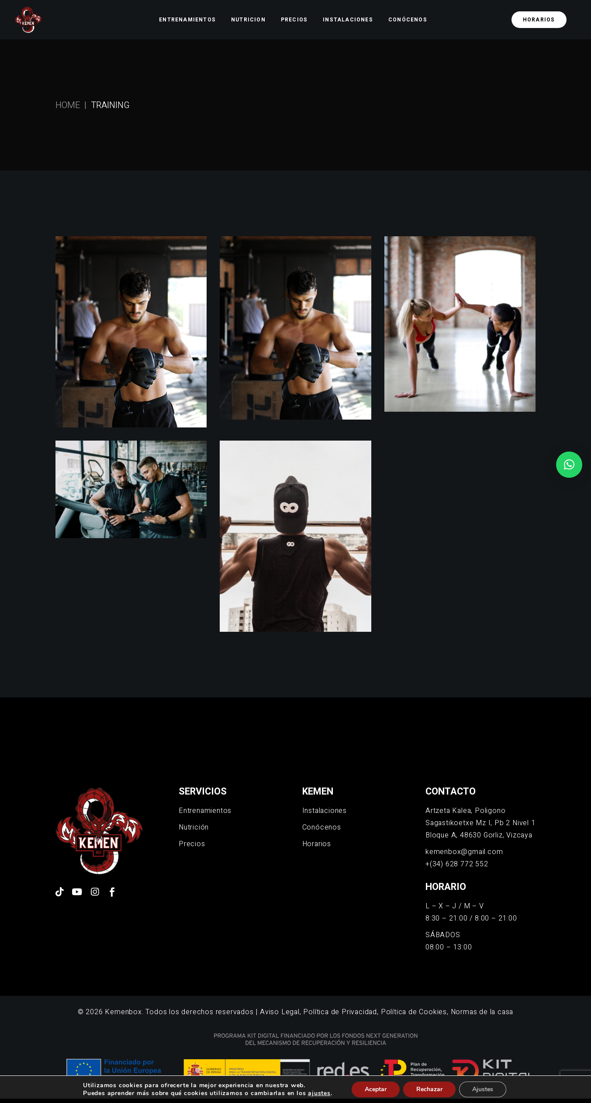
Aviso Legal (280, 1012)
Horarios (316, 844)
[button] (569, 465)
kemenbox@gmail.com (464, 852)
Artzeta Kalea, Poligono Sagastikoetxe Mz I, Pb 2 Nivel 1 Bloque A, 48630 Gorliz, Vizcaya (480, 822)
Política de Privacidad (340, 1012)
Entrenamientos (205, 810)
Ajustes (482, 1089)
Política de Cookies (414, 1012)
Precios (192, 844)
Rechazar (429, 1089)
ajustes (319, 1093)
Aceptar (376, 1089)
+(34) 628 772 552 (456, 864)
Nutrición (194, 827)
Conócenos (321, 827)
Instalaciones (324, 810)
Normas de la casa (482, 1012)
